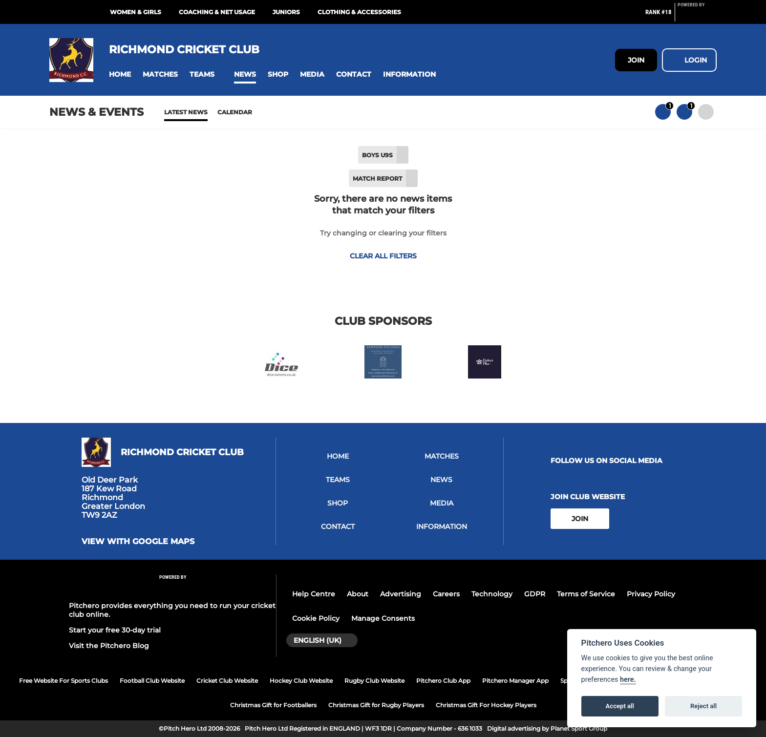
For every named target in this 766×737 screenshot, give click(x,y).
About (357, 594)
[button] (120, 74)
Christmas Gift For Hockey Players (486, 705)
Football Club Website (152, 680)
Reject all (703, 706)
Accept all (620, 706)
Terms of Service (586, 594)
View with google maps (138, 541)
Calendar (234, 112)
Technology (491, 594)
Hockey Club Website (301, 680)
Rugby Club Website (374, 680)
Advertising (400, 594)
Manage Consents (383, 618)
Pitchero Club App (443, 680)
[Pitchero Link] (697, 16)
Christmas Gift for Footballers (273, 705)
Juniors (286, 12)
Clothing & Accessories (359, 12)
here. (628, 679)
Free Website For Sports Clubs (63, 680)
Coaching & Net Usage (217, 12)
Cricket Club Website (227, 680)
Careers (446, 594)
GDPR (534, 594)
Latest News (186, 112)
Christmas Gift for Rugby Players (376, 705)
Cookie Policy (316, 618)
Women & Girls (135, 12)
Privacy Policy (651, 594)
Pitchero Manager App (515, 680)
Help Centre (313, 594)
